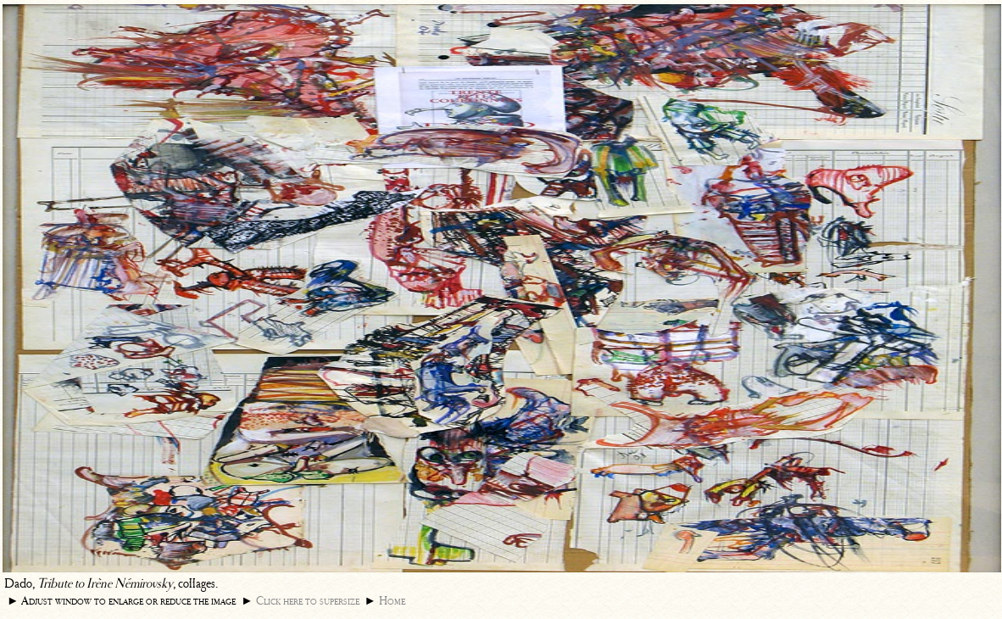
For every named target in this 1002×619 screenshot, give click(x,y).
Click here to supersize (307, 601)
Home (392, 601)
